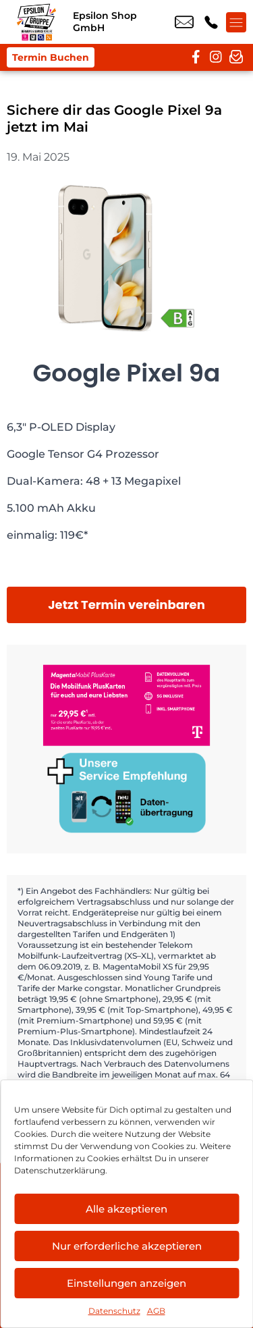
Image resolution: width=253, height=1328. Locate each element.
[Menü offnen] (236, 22)
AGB (156, 1311)
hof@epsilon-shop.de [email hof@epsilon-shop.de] (184, 22)
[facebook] (196, 57)
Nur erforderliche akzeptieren (127, 1246)
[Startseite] (36, 22)
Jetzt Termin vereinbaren (126, 604)
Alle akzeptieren (126, 1208)
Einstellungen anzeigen (126, 1283)
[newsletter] (236, 57)
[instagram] (216, 57)
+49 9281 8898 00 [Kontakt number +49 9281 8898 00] (211, 22)
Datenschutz (114, 1311)
